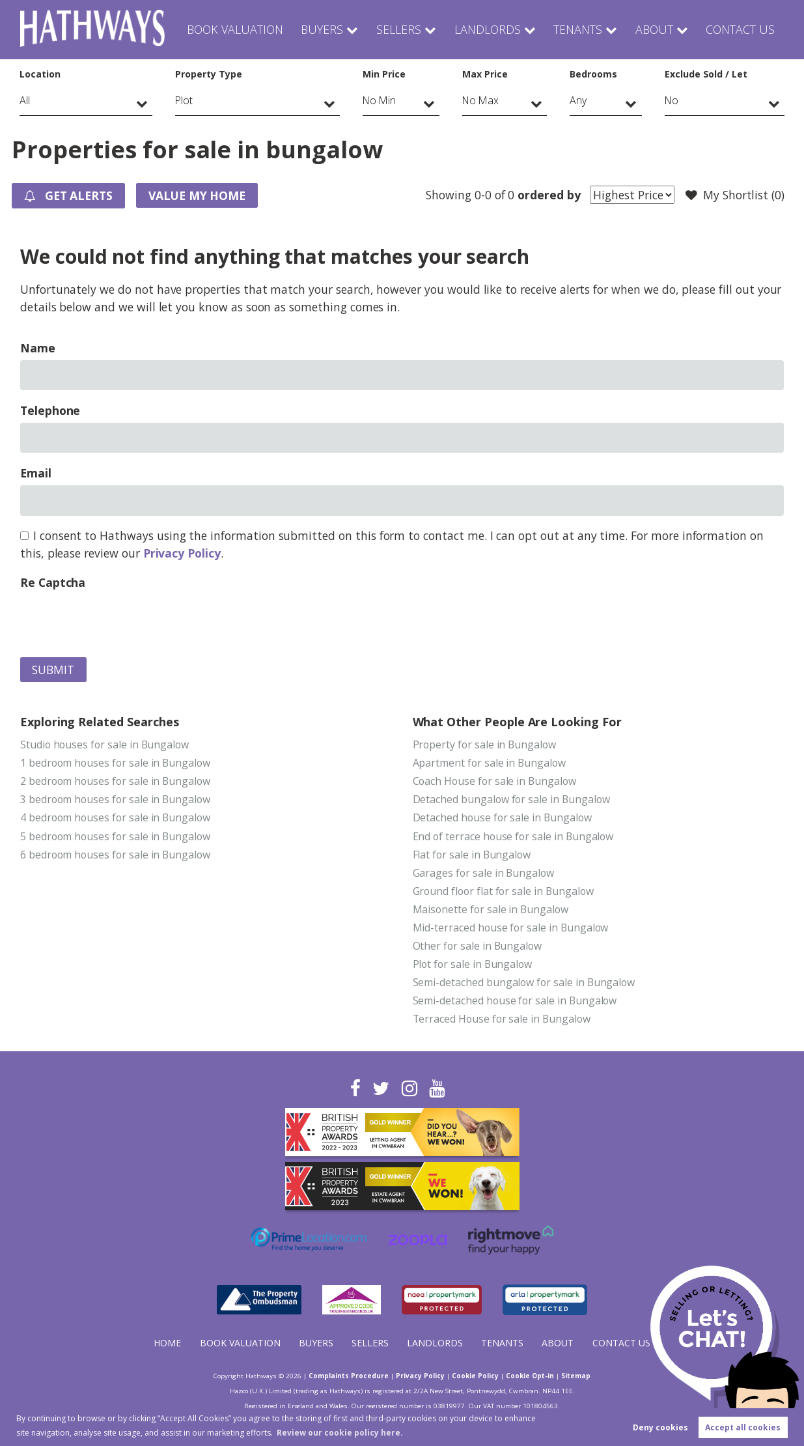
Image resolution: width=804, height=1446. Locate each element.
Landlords (485, 29)
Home (167, 1343)
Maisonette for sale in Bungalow (490, 909)
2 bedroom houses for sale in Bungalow (115, 781)
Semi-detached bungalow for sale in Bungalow (524, 982)
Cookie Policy (475, 1375)
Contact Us (739, 29)
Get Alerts (68, 196)
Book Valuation (236, 29)
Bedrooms (593, 74)
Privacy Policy (182, 553)
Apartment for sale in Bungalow (489, 763)
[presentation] (119, 620)
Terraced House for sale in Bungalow (501, 1019)
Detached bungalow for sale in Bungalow (511, 799)
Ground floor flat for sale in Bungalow (503, 891)
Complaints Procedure (349, 1375)
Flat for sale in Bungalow (472, 854)
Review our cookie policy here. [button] (340, 1432)
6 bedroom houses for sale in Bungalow (115, 854)
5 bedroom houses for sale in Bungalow (115, 836)
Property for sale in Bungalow (484, 744)
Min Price (384, 74)
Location (40, 74)
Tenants (574, 29)
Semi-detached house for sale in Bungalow (515, 1000)
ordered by (549, 195)
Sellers (398, 29)
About (652, 29)
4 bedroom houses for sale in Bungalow (115, 817)
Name (37, 348)
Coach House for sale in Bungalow (494, 781)
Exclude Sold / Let (706, 74)
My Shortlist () (735, 195)
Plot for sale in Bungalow (473, 964)
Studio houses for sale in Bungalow (104, 744)
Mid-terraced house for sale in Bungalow (511, 927)
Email (35, 473)
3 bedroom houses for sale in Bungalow (115, 799)
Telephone (50, 410)
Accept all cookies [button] (743, 1427)
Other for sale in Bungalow (477, 946)
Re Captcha (52, 582)
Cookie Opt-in (530, 1375)
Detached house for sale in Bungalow (502, 817)
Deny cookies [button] (660, 1427)
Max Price (485, 74)
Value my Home (196, 195)
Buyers (323, 29)
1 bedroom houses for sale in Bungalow (115, 763)
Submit (53, 669)
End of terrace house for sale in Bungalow (513, 836)
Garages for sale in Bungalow (484, 873)
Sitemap (575, 1375)
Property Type (208, 74)
